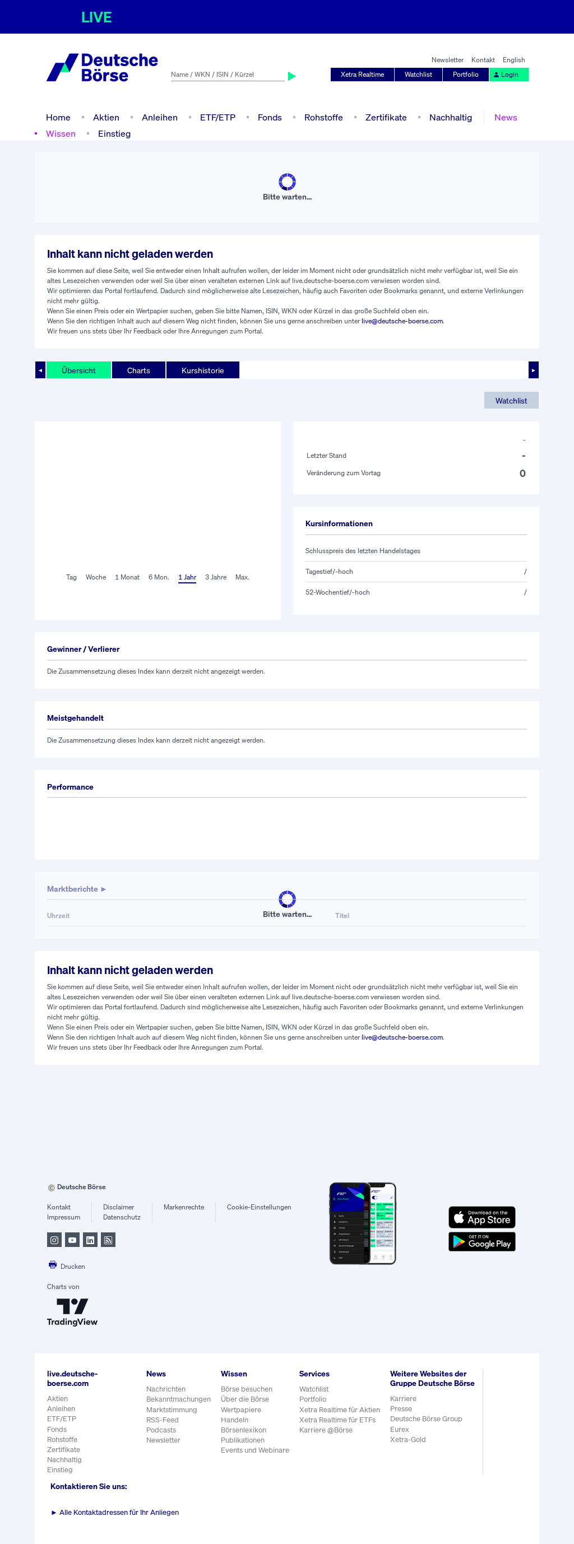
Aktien (106, 117)
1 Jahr (187, 577)
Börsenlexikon (243, 1430)
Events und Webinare (255, 1450)
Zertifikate (386, 117)
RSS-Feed (162, 1420)
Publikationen (243, 1440)
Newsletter (448, 59)
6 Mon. (159, 577)
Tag (71, 577)
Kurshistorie (203, 370)
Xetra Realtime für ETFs (337, 1420)
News (505, 117)
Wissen (61, 133)
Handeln (234, 1420)
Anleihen (160, 117)
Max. (242, 577)
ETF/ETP (217, 117)
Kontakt (483, 59)
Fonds (270, 117)
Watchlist (418, 74)
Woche (96, 577)
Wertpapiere (241, 1410)
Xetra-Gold (408, 1439)
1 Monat (127, 577)
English (514, 59)
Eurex (399, 1429)
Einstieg (114, 133)
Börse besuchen (246, 1389)
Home (58, 117)
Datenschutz (122, 1217)
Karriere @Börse (326, 1430)
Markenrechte (184, 1207)
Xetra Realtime (362, 74)
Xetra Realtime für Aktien (339, 1410)
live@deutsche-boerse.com (402, 321)
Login (506, 74)
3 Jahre (215, 577)
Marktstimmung (171, 1410)
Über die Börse (245, 1399)
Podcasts (161, 1430)
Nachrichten (166, 1389)
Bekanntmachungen (178, 1399)
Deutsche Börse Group (426, 1419)
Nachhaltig (450, 117)
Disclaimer (118, 1207)
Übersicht (79, 370)
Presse (401, 1408)
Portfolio (466, 74)
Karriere (403, 1398)
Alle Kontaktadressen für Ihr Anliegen (114, 1512)
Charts (138, 370)
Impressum (63, 1217)
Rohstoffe (323, 117)
